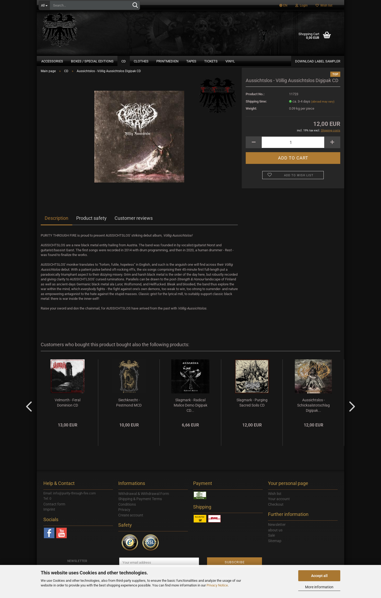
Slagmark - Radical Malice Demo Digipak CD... (190, 411)
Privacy (124, 516)
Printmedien (167, 61)
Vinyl (230, 61)
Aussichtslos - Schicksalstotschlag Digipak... (313, 411)
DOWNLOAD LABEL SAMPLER (317, 61)
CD (123, 61)
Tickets (211, 61)
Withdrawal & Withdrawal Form (143, 499)
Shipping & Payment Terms (140, 505)
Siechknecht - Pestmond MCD (129, 408)
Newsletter (277, 530)
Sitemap (274, 546)
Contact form (54, 510)
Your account (279, 505)
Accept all (319, 576)
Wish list (324, 5)
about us (275, 536)
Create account (130, 521)
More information (319, 587)
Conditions (127, 510)
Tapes (191, 61)
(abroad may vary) (322, 107)
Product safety (91, 224)
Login (301, 5)
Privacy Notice (217, 585)
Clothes (141, 61)
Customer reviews (134, 224)
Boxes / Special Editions (92, 61)
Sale (271, 541)
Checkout (276, 510)
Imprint (49, 515)
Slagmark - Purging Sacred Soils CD (251, 408)
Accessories (52, 61)
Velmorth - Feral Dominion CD (67, 408)
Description (56, 224)
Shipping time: (256, 107)
